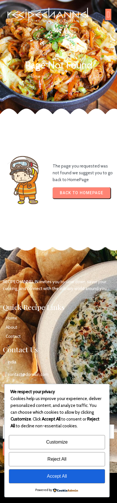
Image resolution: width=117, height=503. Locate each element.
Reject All (57, 459)
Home (34, 76)
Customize (57, 442)
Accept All (57, 476)
